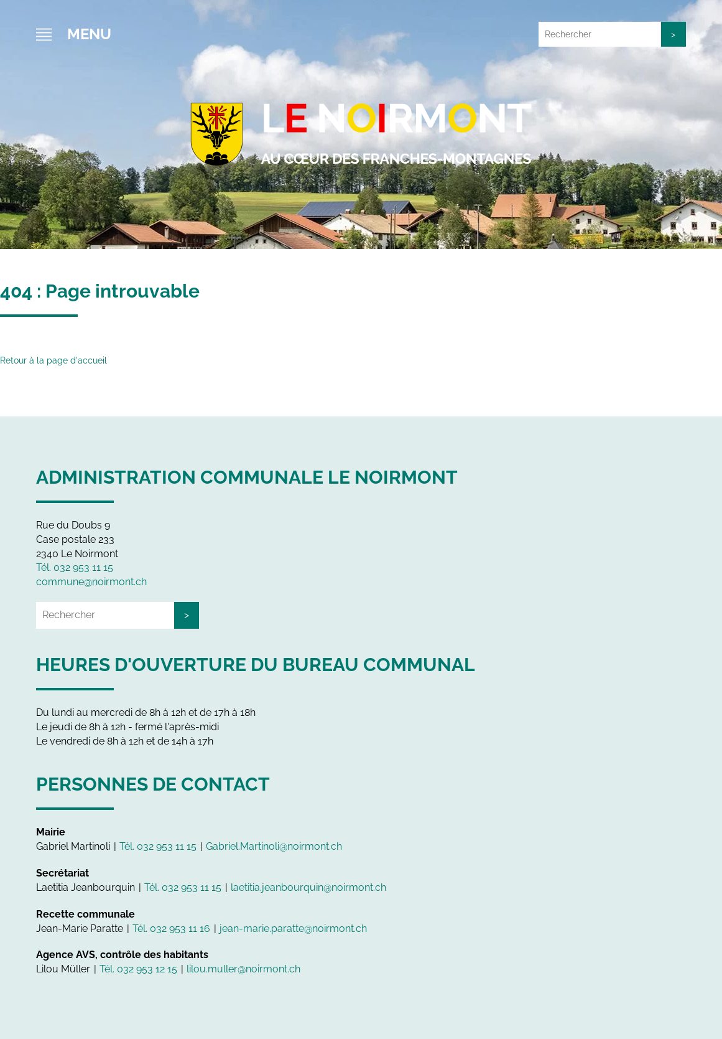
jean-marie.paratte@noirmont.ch (293, 928)
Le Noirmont (361, 130)
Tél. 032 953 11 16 (171, 928)
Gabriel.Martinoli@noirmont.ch (274, 846)
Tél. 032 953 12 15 (138, 969)
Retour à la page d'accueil (53, 360)
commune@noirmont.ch (91, 582)
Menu (89, 34)
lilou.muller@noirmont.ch (243, 969)
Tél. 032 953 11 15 (74, 567)
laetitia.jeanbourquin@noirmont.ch (308, 887)
